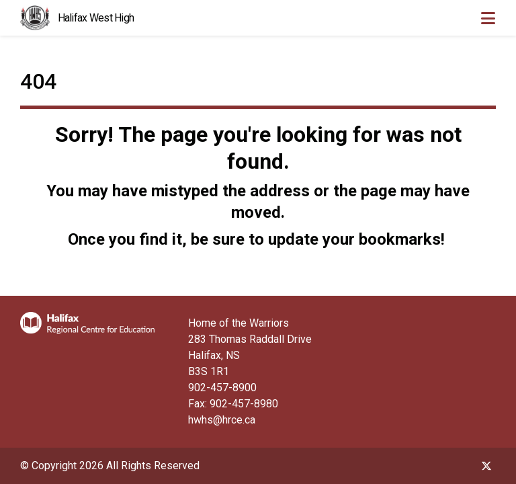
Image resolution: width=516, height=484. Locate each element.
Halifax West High (96, 17)
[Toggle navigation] (488, 18)
